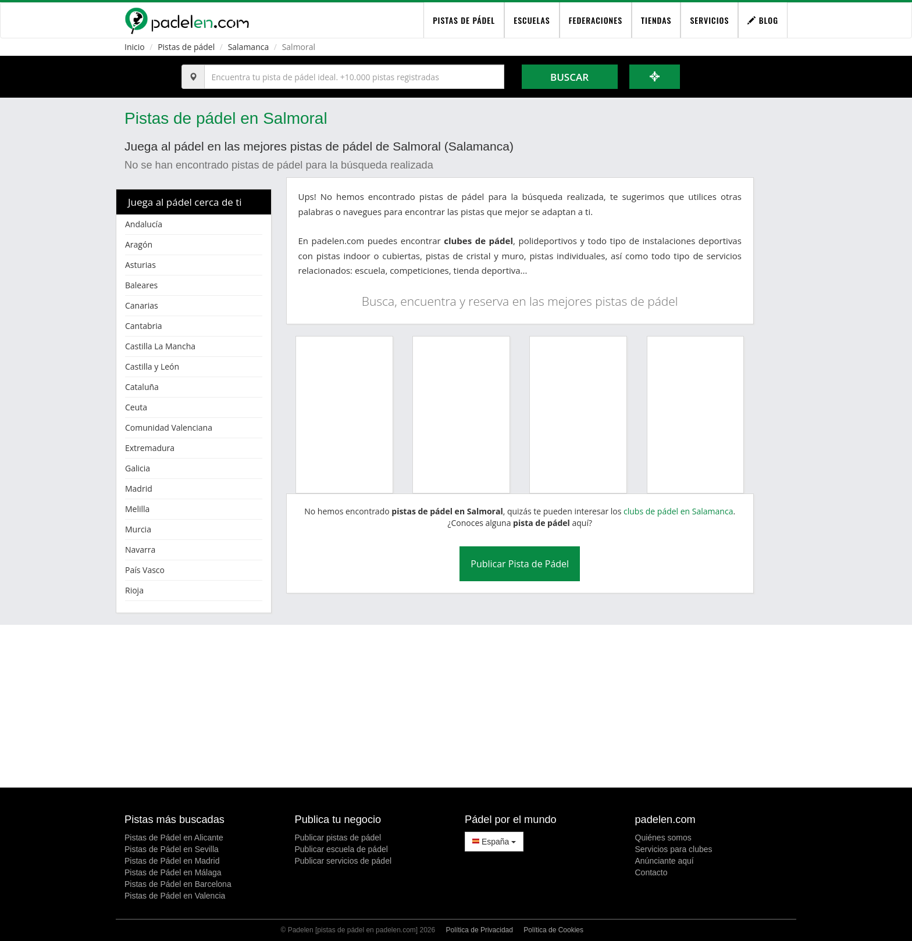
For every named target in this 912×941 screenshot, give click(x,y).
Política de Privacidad (479, 930)
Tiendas (656, 20)
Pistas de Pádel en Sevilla (171, 849)
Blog (762, 20)
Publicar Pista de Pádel (520, 563)
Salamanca (248, 46)
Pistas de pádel (186, 46)
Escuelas (532, 20)
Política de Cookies (553, 930)
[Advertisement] (456, 706)
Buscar (569, 77)
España (494, 841)
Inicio (134, 46)
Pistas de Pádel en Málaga (173, 872)
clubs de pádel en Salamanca (678, 511)
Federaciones (595, 20)
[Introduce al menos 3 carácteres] (354, 77)
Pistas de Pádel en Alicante (173, 837)
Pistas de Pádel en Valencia (174, 895)
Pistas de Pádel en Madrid (171, 860)
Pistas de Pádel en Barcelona (177, 884)
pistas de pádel (464, 20)
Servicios (709, 20)
